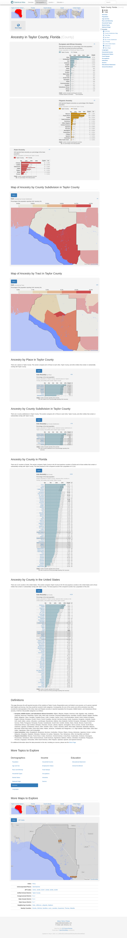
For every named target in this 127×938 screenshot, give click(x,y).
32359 (56, 890)
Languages (15, 789)
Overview (30, 2)
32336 (38, 890)
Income (51, 2)
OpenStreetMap (63, 930)
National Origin (16, 781)
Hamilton (45, 908)
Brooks (34, 908)
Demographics (41, 2)
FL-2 (33, 896)
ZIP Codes (21, 820)
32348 (47, 890)
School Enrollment (77, 766)
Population (15, 762)
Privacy (68, 921)
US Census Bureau (67, 928)
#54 (72, 374)
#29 (97, 285)
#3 (49, 149)
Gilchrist (39, 908)
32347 (43, 890)
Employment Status (47, 766)
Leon (49, 908)
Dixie (33, 905)
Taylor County (36, 893)
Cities (14, 820)
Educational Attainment (78, 762)
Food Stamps (46, 769)
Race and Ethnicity (17, 769)
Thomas (67, 908)
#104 (71, 474)
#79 (72, 423)
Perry (33, 883)
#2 (94, 100)
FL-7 (33, 902)
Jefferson (38, 905)
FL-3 (33, 899)
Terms (63, 921)
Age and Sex (16, 766)
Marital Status (16, 777)
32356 (51, 890)
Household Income (47, 762)
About (59, 921)
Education (60, 2)
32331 (34, 890)
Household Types (17, 773)
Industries (45, 777)
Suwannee (61, 908)
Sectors (44, 781)
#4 (97, 198)
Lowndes (54, 908)
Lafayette (44, 905)
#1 (94, 44)
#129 (71, 594)
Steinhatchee (36, 886)
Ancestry (14, 785)
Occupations (45, 773)
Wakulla (72, 908)
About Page (72, 742)
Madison (50, 905)
